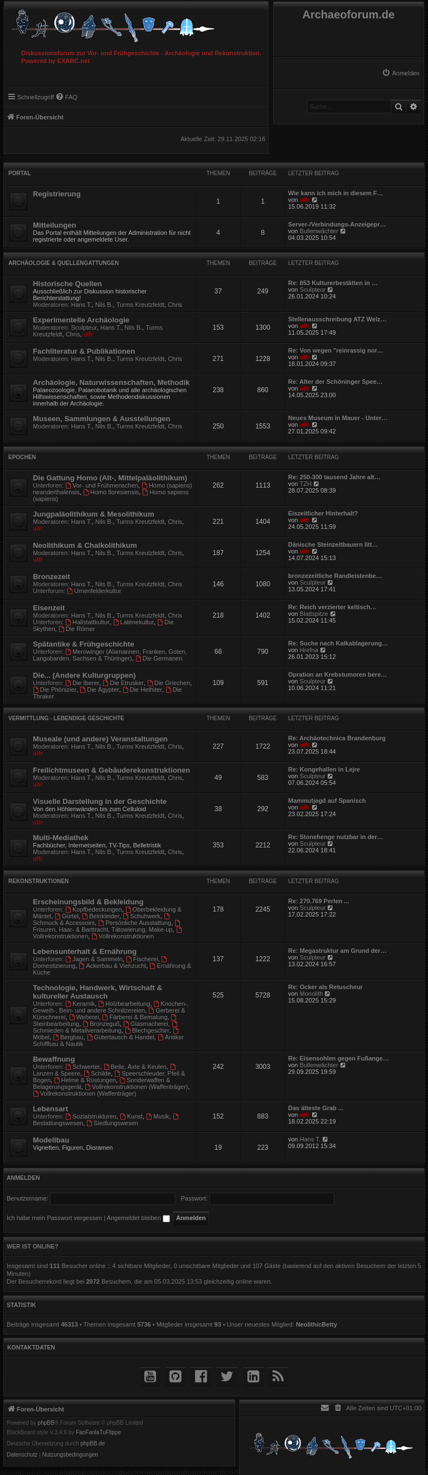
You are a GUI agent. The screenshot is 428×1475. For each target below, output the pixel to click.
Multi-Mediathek (61, 837)
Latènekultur (133, 622)
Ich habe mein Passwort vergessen (54, 1217)
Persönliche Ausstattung (134, 922)
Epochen (22, 457)
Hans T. (81, 304)
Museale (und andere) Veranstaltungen (100, 739)
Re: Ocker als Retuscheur (325, 987)
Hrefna (309, 650)
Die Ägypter (99, 689)
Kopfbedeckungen (93, 909)
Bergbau (68, 1037)
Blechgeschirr (147, 1030)
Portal (19, 173)
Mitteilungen (54, 225)
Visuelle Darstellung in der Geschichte (100, 801)
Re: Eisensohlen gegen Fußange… (338, 1058)
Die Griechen (168, 682)
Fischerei (142, 959)
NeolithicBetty (316, 1324)
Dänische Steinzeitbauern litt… (333, 544)
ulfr (305, 199)
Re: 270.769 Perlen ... (318, 901)
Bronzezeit (51, 576)
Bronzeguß (101, 1023)
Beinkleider (100, 916)
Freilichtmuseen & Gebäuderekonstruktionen (111, 770)
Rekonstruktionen (38, 881)
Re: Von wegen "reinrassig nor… (335, 350)
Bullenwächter (319, 231)
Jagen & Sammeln (94, 959)
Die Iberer (82, 682)
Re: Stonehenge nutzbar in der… (335, 836)
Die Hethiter (142, 689)
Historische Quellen (67, 283)
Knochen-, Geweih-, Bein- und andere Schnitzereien (111, 1007)
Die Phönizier (54, 689)
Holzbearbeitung (124, 1003)
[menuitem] (401, 73)
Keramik (80, 1003)
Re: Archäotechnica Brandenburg (337, 738)
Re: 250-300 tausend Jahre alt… (334, 477)
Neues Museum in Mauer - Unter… (337, 417)
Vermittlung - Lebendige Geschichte (66, 718)
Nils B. (104, 304)
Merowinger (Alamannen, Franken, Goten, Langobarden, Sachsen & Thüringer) (110, 655)
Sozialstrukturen (90, 1116)
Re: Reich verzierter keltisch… (332, 607)
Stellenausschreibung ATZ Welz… (337, 319)
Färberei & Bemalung (135, 1017)
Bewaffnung (54, 1059)
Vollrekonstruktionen (122, 936)
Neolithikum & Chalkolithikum (85, 545)
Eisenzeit (49, 608)
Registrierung (57, 194)
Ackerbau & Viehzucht (113, 965)
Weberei (84, 1017)
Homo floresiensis (111, 492)
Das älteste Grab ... (315, 1108)
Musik (157, 1116)
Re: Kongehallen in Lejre (324, 769)
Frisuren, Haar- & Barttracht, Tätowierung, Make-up (107, 926)
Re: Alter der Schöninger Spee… (335, 381)
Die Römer (77, 628)
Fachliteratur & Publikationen (84, 351)
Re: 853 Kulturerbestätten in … (333, 282)
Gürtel (67, 916)
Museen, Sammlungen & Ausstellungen (101, 418)
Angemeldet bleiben (138, 1217)
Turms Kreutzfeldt (140, 304)
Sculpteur (312, 289)
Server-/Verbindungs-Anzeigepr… (337, 224)
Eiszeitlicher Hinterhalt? (323, 513)
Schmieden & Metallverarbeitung (106, 1027)
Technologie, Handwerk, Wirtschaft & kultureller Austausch (97, 992)
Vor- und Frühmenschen (101, 485)
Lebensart (50, 1109)
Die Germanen (158, 658)
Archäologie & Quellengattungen (63, 263)
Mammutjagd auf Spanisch (327, 800)
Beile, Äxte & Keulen (135, 1066)
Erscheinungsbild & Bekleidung (88, 902)
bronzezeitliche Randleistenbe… (335, 575)
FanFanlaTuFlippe (98, 1432)
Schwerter (82, 1066)
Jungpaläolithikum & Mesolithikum (93, 514)
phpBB (46, 1423)
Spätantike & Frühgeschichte (83, 644)
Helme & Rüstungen (85, 1080)
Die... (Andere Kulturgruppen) (84, 675)
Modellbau (51, 1140)
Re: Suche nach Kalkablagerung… (338, 643)
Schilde (97, 1073)
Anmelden (23, 1177)
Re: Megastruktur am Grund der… (337, 950)
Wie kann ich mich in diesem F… (335, 193)
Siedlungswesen (112, 1123)
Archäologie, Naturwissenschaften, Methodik (111, 382)
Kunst (131, 1116)
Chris (175, 304)
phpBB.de (92, 1444)
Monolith (311, 993)
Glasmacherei (145, 1023)
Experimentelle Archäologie (81, 320)
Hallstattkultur (87, 622)
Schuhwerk (141, 916)
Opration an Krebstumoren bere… (337, 674)
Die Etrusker (123, 682)
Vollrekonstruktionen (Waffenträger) (136, 1086)
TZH (306, 483)
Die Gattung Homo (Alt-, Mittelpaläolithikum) (110, 478)
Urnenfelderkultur (94, 590)
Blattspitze (314, 613)
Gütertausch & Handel (120, 1037)
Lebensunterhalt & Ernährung (85, 951)
